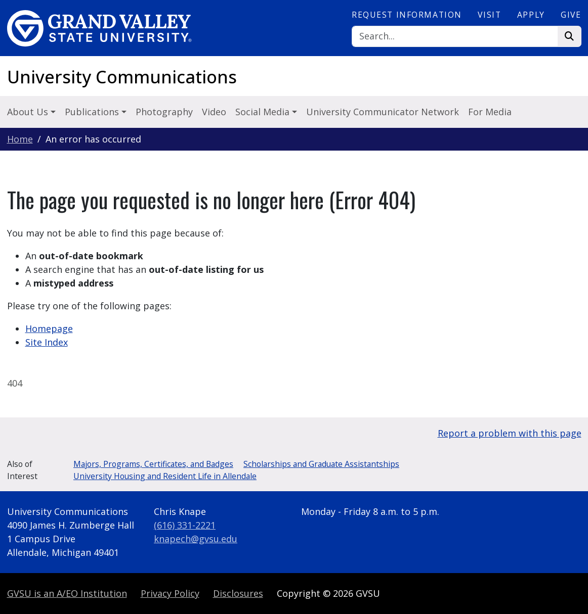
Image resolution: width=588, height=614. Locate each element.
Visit (489, 14)
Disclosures (238, 593)
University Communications (122, 76)
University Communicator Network (382, 112)
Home (20, 139)
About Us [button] (29, 112)
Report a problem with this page (509, 433)
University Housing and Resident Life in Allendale (165, 476)
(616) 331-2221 (185, 525)
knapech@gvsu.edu (195, 539)
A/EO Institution (67, 593)
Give (571, 14)
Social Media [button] (263, 112)
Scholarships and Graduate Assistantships (321, 463)
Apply (531, 14)
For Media (490, 112)
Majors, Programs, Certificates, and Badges (153, 463)
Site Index (46, 342)
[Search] (455, 37)
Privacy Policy (170, 593)
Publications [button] (93, 112)
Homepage (49, 328)
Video (214, 112)
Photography (164, 112)
